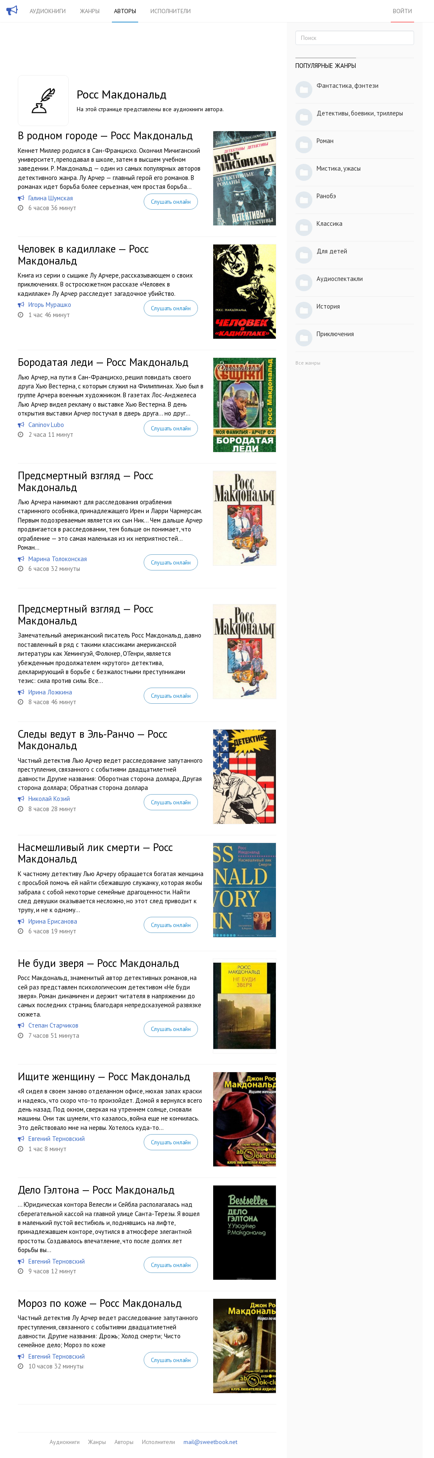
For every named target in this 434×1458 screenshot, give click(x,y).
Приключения (335, 334)
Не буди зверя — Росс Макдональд (98, 963)
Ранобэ (326, 196)
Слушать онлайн (171, 201)
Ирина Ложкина (50, 692)
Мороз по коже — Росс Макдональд (100, 1303)
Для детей (332, 251)
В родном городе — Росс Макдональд (105, 135)
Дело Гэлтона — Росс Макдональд (96, 1190)
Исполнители (170, 11)
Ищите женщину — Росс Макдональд (104, 1076)
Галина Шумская (50, 198)
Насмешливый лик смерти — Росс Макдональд (95, 853)
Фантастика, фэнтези (347, 85)
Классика (329, 223)
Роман (325, 141)
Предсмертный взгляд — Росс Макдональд (85, 481)
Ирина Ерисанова (52, 921)
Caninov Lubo (46, 425)
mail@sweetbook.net (210, 1442)
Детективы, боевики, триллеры (360, 113)
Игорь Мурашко (49, 305)
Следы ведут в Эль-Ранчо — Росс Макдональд (92, 740)
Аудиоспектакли (340, 279)
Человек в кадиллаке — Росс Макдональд (83, 254)
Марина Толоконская (57, 559)
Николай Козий (49, 799)
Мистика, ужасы (339, 168)
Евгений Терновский (56, 1139)
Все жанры (307, 363)
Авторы (125, 11)
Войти (402, 11)
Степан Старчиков (53, 1025)
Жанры (90, 11)
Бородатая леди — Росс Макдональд (103, 362)
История (328, 306)
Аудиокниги (48, 11)
